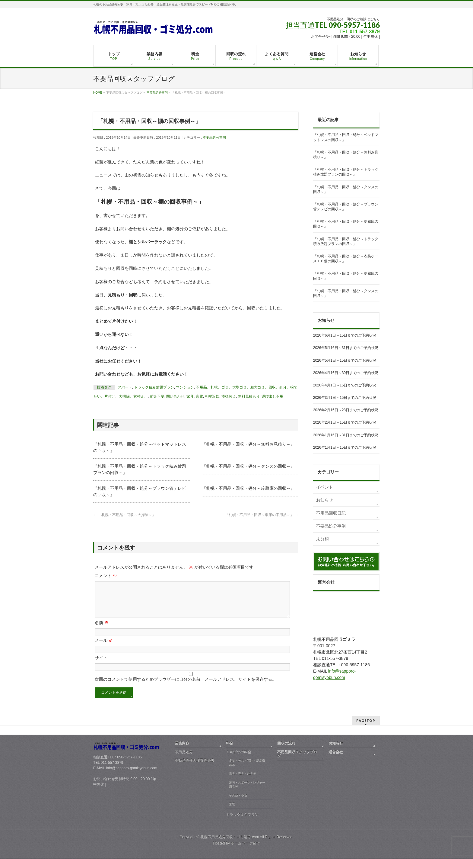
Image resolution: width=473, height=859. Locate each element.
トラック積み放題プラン (154, 387)
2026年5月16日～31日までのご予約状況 (345, 348)
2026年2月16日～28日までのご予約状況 (345, 410)
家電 (199, 396)
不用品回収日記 (331, 513)
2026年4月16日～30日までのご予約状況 (345, 373)
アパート (125, 387)
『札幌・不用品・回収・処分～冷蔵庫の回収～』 (248, 488)
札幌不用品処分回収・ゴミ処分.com (229, 837)
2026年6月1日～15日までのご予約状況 (344, 335)
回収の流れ (286, 743)
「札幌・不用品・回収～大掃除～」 (124, 515)
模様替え (228, 396)
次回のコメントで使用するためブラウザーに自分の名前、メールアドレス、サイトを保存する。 (185, 686)
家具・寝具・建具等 (242, 774)
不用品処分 (184, 752)
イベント (324, 487)
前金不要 (157, 396)
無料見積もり (249, 396)
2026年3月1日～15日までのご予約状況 (344, 398)
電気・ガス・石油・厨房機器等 (247, 763)
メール (104, 647)
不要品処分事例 (214, 137)
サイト (101, 665)
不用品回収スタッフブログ (297, 754)
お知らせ (324, 500)
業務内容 (182, 743)
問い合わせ (175, 396)
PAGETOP (365, 721)
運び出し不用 (272, 396)
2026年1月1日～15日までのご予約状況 (344, 447)
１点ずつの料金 (238, 752)
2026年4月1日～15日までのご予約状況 (344, 385)
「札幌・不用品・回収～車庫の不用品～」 (261, 515)
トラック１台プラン (242, 815)
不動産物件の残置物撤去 (194, 761)
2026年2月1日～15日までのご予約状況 (344, 422)
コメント (106, 575)
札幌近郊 (212, 396)
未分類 (322, 539)
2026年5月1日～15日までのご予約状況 (344, 360)
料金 (229, 743)
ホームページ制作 (245, 843)
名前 (102, 630)
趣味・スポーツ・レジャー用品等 (247, 785)
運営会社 (336, 752)
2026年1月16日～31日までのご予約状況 (345, 435)
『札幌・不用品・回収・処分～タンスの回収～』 (248, 466)
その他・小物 (238, 795)
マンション (185, 387)
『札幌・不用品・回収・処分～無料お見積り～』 (248, 444)
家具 (190, 396)
